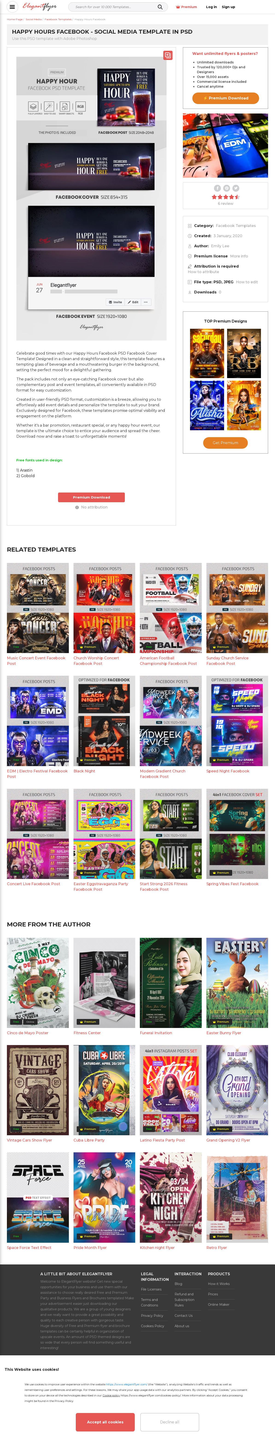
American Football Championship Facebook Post (168, 661)
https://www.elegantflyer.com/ (126, 1384)
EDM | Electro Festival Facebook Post (37, 774)
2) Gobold (25, 476)
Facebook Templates (236, 226)
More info (239, 256)
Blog (178, 1284)
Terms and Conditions (149, 1302)
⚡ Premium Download (226, 98)
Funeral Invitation (156, 1033)
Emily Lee (220, 246)
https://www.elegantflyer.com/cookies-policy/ (151, 1395)
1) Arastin (24, 470)
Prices (213, 1294)
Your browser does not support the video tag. (225, 146)
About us (182, 1326)
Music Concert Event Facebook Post (36, 661)
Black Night (84, 771)
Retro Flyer (216, 1248)
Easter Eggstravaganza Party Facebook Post (100, 887)
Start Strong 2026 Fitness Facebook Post (163, 887)
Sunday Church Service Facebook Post (227, 661)
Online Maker (218, 1305)
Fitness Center (87, 1033)
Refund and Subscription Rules (184, 1299)
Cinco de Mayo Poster (27, 1033)
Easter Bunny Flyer (223, 1033)
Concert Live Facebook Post (33, 884)
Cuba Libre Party (89, 1140)
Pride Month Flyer (90, 1248)
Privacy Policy (152, 1316)
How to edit (247, 282)
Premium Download (91, 497)
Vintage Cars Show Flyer (29, 1140)
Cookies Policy (152, 1326)
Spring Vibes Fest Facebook (232, 884)
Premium (217, 7)
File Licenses (151, 1289)
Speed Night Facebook (227, 771)
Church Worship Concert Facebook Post (96, 661)
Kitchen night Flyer (157, 1248)
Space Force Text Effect (29, 1248)
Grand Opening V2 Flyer (228, 1140)
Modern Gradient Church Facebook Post (162, 774)
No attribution (91, 507)
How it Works (219, 1284)
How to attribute (203, 272)
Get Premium (225, 443)
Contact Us (184, 1316)
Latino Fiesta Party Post (162, 1140)
